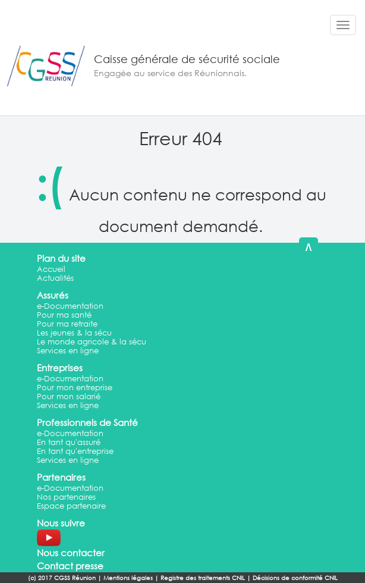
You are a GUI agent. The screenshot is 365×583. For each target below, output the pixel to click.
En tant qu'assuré (68, 442)
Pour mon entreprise (74, 388)
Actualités (55, 278)
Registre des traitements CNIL (203, 577)
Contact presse (70, 566)
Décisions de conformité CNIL (295, 577)
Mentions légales (128, 577)
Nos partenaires (66, 497)
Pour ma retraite (67, 324)
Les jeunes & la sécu (74, 333)
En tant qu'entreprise (75, 451)
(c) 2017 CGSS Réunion (62, 577)
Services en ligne (68, 351)
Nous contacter (71, 553)
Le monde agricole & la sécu (91, 342)
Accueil (51, 269)
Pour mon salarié (68, 396)
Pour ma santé (64, 315)
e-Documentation (70, 306)
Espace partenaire (71, 506)
